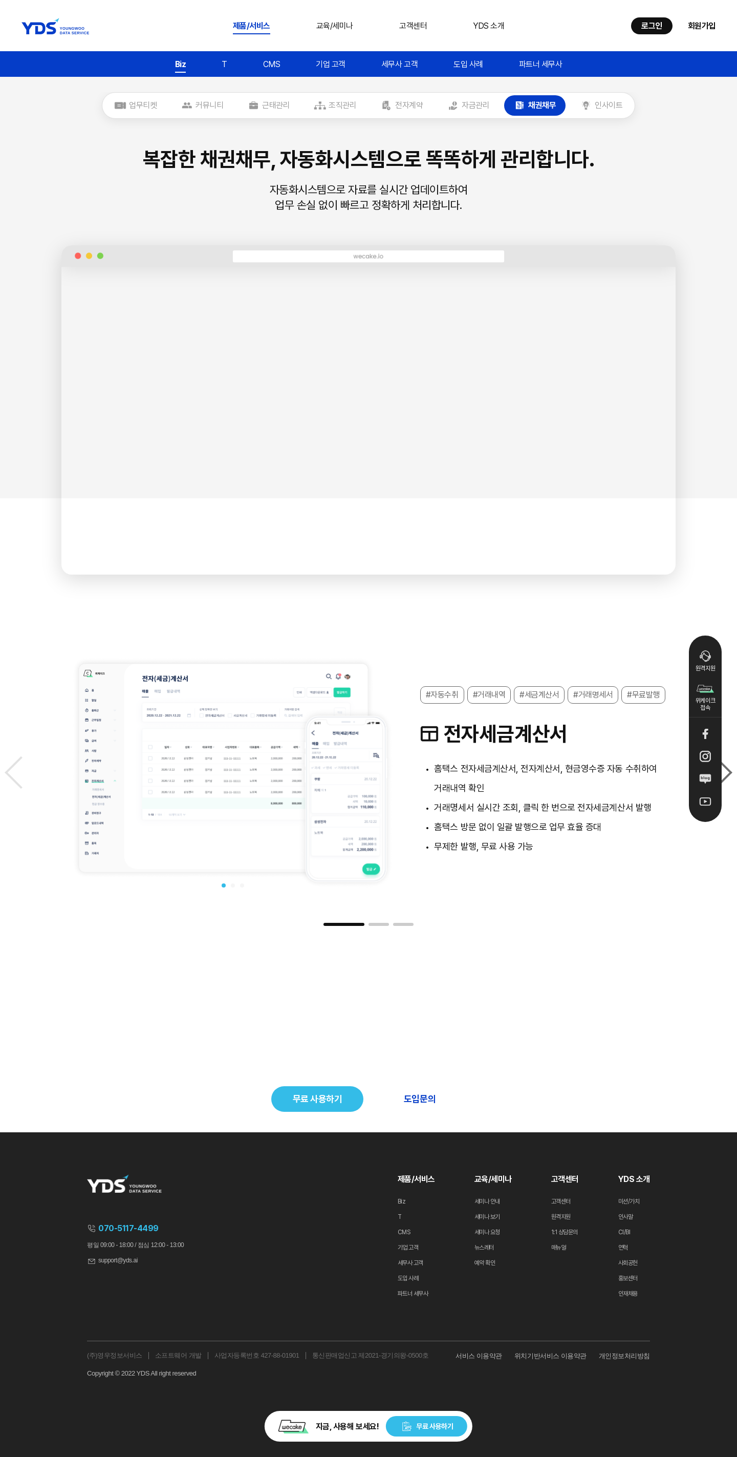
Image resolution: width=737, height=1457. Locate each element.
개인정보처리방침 (624, 1356)
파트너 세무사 (540, 64)
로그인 (651, 26)
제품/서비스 (251, 26)
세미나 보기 (487, 1216)
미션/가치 (629, 1201)
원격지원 (705, 660)
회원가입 (702, 26)
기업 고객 (330, 64)
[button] (224, 885)
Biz (180, 64)
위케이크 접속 (705, 696)
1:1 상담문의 (564, 1232)
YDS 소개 (488, 26)
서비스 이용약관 (479, 1356)
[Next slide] (724, 772)
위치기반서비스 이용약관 (550, 1356)
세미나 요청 (487, 1232)
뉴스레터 (484, 1247)
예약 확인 (484, 1262)
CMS (271, 64)
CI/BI (624, 1232)
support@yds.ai (118, 1260)
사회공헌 (628, 1262)
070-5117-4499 (128, 1228)
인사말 (625, 1216)
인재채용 (628, 1293)
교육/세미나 (334, 26)
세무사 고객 (399, 64)
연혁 (623, 1247)
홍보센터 (628, 1278)
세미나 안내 (487, 1201)
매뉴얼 (558, 1247)
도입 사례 (468, 64)
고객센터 (413, 26)
